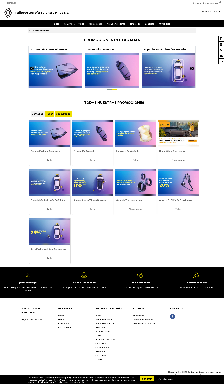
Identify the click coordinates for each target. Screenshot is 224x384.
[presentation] (32, 68)
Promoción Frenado (84, 151)
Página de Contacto (32, 319)
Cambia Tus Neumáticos (129, 200)
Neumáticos (63, 113)
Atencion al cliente (116, 24)
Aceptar (147, 378)
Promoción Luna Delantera (45, 151)
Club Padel (164, 24)
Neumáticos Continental (172, 151)
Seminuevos (64, 327)
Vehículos (68, 24)
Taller (81, 24)
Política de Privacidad (144, 323)
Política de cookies (143, 319)
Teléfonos (10, 2)
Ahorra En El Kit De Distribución (176, 200)
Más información (77, 382)
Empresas (135, 24)
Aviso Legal (139, 315)
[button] (109, 89)
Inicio (56, 24)
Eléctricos (63, 323)
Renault (62, 315)
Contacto (149, 24)
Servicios (100, 351)
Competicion (102, 347)
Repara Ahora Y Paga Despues (89, 200)
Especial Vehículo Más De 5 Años (48, 200)
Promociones (95, 24)
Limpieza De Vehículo (127, 151)
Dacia (61, 319)
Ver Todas (37, 113)
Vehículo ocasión (104, 323)
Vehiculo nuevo (103, 319)
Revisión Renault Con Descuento (48, 249)
